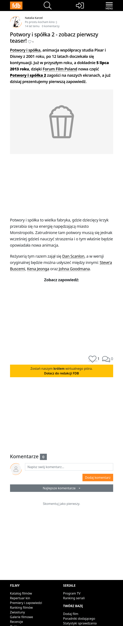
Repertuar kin (20, 598)
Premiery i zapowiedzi (26, 603)
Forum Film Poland (60, 69)
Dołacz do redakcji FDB (61, 373)
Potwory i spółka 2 (28, 75)
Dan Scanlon (73, 256)
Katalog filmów (21, 593)
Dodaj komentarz (97, 477)
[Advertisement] (61, 184)
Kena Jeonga (38, 268)
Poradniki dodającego (79, 618)
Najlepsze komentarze (60, 488)
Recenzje (16, 622)
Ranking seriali (74, 598)
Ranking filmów (21, 607)
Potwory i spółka (25, 50)
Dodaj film (70, 614)
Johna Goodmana (74, 268)
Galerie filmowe (21, 617)
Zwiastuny (17, 612)
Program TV (71, 593)
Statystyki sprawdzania (80, 623)
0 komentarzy (51, 26)
